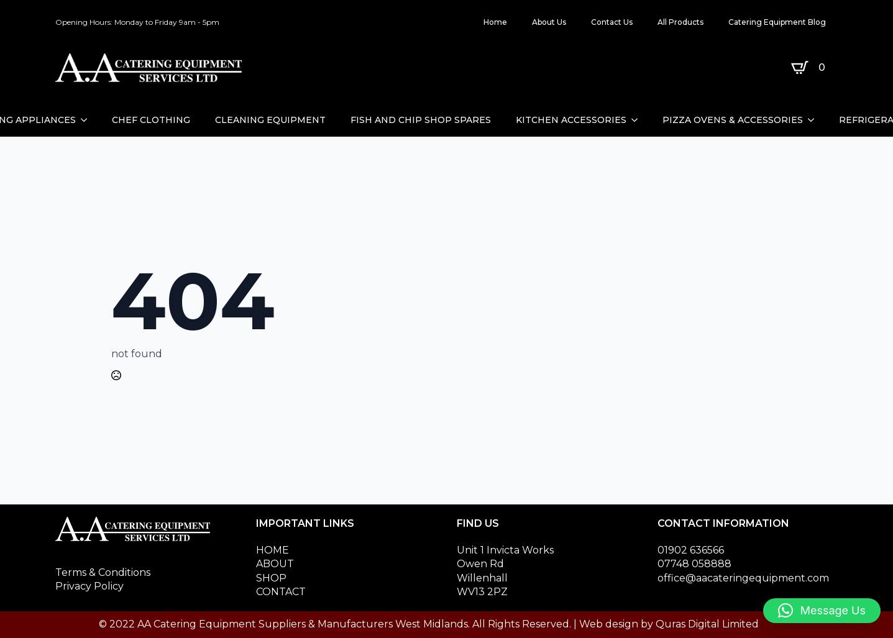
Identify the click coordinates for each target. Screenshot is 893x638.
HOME (272, 550)
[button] (822, 610)
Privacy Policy (89, 586)
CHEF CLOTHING (151, 119)
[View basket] (810, 67)
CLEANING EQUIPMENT (270, 119)
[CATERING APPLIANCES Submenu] (87, 120)
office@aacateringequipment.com (743, 578)
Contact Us (612, 22)
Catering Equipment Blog (777, 22)
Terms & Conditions (102, 572)
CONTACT (281, 592)
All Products (680, 22)
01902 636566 (690, 550)
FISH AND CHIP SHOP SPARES (420, 119)
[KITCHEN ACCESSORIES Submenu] (638, 120)
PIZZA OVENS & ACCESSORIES (732, 119)
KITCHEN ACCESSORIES (571, 119)
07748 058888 (694, 564)
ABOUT (275, 564)
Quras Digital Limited (707, 624)
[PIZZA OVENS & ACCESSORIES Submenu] (815, 120)
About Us (549, 22)
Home (495, 22)
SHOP (271, 578)
